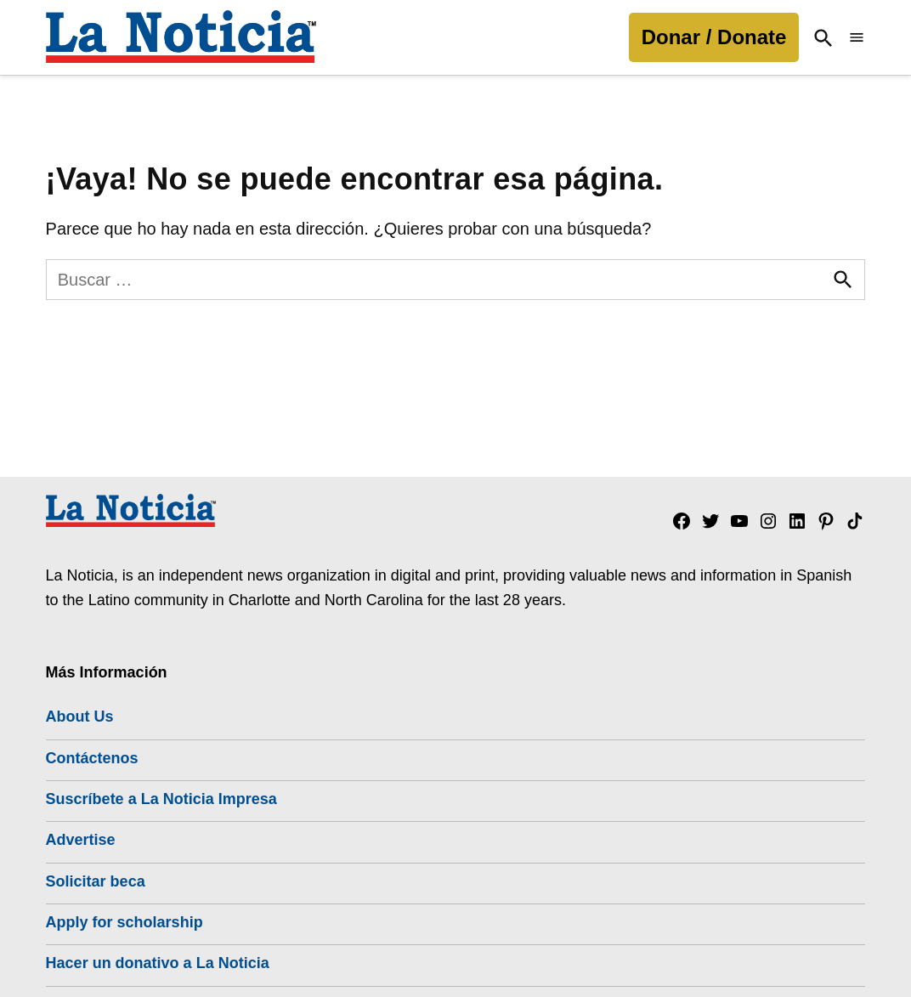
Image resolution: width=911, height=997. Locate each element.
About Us (80, 716)
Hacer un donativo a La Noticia (157, 963)
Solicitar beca (95, 881)
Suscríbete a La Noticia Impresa (161, 798)
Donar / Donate (714, 36)
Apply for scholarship (124, 922)
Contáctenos (92, 758)
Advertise (81, 839)
